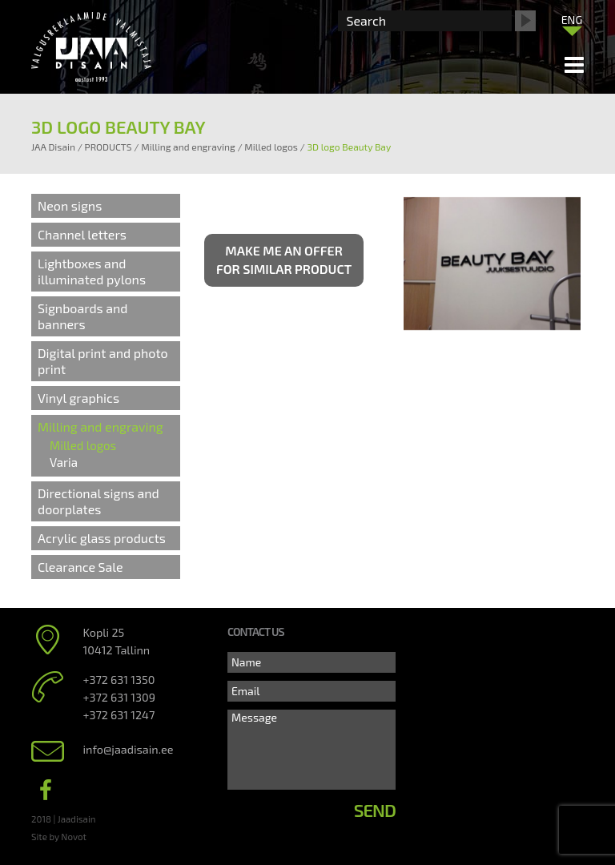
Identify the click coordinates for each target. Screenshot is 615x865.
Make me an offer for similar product (284, 259)
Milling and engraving (100, 426)
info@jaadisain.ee (128, 749)
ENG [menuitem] (572, 19)
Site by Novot (58, 836)
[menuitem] (572, 19)
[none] (572, 23)
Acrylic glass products (102, 537)
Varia (64, 462)
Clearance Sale (80, 566)
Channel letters (82, 234)
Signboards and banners (83, 316)
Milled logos (83, 445)
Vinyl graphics (78, 397)
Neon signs (70, 205)
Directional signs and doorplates (98, 501)
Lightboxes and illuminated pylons (92, 271)
